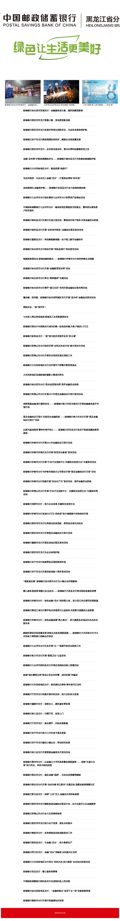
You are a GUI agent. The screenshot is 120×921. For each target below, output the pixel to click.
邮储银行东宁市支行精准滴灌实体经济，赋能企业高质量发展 (52, 139)
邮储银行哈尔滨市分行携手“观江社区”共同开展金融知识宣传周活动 (55, 288)
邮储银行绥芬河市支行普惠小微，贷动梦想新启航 (46, 120)
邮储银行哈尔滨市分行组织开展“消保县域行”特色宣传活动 (51, 249)
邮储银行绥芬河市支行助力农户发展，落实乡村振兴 (47, 823)
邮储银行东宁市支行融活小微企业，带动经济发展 (46, 742)
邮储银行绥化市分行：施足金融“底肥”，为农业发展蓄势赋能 (52, 775)
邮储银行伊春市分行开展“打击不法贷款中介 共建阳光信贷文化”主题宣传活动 (59, 462)
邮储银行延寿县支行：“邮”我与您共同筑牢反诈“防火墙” (49, 336)
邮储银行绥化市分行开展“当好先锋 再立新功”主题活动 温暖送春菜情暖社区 (59, 784)
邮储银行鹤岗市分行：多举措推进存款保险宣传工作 (47, 833)
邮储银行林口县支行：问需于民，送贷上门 (43, 713)
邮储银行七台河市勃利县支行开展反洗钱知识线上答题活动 (51, 665)
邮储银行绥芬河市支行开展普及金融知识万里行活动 (47, 533)
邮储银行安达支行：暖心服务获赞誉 (40, 871)
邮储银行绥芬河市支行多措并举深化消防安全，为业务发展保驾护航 (55, 130)
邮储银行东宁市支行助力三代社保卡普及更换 (44, 733)
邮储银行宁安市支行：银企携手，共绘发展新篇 (45, 723)
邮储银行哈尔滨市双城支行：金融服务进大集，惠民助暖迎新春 (53, 110)
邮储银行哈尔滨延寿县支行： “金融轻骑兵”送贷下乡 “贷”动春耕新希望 (56, 891)
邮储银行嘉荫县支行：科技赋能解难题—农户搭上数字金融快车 (53, 239)
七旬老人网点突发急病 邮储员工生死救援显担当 (46, 317)
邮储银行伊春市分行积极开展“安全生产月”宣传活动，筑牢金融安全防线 (57, 481)
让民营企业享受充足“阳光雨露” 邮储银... (60, 105)
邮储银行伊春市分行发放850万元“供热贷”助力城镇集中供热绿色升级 (55, 514)
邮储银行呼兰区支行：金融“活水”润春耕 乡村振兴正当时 (50, 852)
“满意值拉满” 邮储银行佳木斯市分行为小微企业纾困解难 (50, 581)
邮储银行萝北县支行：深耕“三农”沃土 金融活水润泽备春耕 (51, 794)
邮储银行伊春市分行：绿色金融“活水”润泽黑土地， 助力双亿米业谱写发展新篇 (60, 601)
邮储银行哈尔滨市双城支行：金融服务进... (21, 105)
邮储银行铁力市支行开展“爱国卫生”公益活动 (44, 655)
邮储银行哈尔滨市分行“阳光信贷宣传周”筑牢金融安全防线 (51, 384)
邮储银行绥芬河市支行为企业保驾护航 (41, 552)
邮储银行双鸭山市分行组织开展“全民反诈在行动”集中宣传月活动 (54, 346)
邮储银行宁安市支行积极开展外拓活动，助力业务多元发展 (51, 694)
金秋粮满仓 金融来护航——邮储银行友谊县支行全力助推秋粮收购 (54, 188)
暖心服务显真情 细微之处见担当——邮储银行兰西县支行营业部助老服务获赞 (59, 591)
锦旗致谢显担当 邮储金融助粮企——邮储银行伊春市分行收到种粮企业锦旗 (58, 259)
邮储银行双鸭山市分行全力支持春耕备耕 (42, 813)
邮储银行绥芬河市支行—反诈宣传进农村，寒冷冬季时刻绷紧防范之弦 (56, 149)
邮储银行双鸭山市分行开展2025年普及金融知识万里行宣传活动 (53, 394)
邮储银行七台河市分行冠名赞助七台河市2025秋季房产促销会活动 (54, 197)
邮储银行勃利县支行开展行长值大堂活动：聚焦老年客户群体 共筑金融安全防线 (60, 220)
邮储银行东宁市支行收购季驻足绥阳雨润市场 (44, 562)
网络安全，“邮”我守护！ (35, 307)
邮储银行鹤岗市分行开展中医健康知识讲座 (43, 900)
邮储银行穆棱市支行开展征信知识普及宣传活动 (45, 543)
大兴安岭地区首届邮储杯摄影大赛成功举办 (43, 375)
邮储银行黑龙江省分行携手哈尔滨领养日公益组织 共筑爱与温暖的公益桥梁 (58, 610)
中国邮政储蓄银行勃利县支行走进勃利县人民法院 (46, 881)
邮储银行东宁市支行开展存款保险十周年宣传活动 (46, 572)
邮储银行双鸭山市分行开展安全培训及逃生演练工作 (47, 355)
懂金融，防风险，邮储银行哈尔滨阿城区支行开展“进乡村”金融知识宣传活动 (59, 297)
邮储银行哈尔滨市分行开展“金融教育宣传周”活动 (46, 268)
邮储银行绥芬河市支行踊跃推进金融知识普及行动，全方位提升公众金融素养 (59, 804)
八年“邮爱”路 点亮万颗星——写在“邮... (98, 105)
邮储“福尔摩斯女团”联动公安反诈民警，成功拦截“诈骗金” (51, 675)
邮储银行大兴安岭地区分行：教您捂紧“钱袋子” (45, 168)
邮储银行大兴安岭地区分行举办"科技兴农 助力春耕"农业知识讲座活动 (56, 862)
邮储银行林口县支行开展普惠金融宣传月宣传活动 (46, 752)
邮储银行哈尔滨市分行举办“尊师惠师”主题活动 (45, 278)
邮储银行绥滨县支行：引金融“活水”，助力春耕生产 (47, 842)
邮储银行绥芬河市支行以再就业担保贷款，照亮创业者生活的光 (53, 523)
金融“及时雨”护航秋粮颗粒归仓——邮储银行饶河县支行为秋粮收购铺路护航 (59, 159)
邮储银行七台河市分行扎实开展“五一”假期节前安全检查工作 (52, 646)
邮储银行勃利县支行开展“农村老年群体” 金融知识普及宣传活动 (53, 230)
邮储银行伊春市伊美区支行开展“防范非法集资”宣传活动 (49, 452)
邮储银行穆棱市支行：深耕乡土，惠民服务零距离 (46, 704)
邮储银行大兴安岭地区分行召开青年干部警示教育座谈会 (49, 365)
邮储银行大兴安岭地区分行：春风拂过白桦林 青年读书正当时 (52, 684)
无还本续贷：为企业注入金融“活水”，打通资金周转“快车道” (52, 178)
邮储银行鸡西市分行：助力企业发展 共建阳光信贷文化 (49, 504)
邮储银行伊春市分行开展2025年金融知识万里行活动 (47, 443)
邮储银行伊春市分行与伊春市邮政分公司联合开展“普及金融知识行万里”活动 (59, 472)
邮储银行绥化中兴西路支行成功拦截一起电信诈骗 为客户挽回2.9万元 (55, 326)
